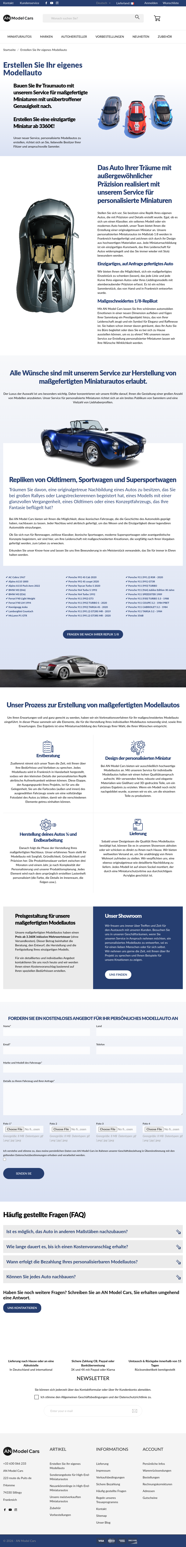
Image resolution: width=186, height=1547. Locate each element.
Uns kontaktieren (22, 1308)
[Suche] (93, 18)
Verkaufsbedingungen (110, 1477)
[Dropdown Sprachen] (104, 3)
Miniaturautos (19, 36)
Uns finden (118, 974)
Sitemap (101, 1515)
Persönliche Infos (154, 1463)
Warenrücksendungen (157, 1470)
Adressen (149, 1491)
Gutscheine (150, 1498)
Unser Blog (103, 1522)
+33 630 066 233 (14, 1463)
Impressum (103, 1470)
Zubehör (165, 36)
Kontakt (8, 3)
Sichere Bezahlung (108, 1484)
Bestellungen (151, 1477)
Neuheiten (140, 36)
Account (153, 1449)
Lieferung (102, 1463)
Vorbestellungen (109, 36)
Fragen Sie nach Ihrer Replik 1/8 (93, 634)
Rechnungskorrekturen (157, 1484)
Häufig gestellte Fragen (111, 1491)
